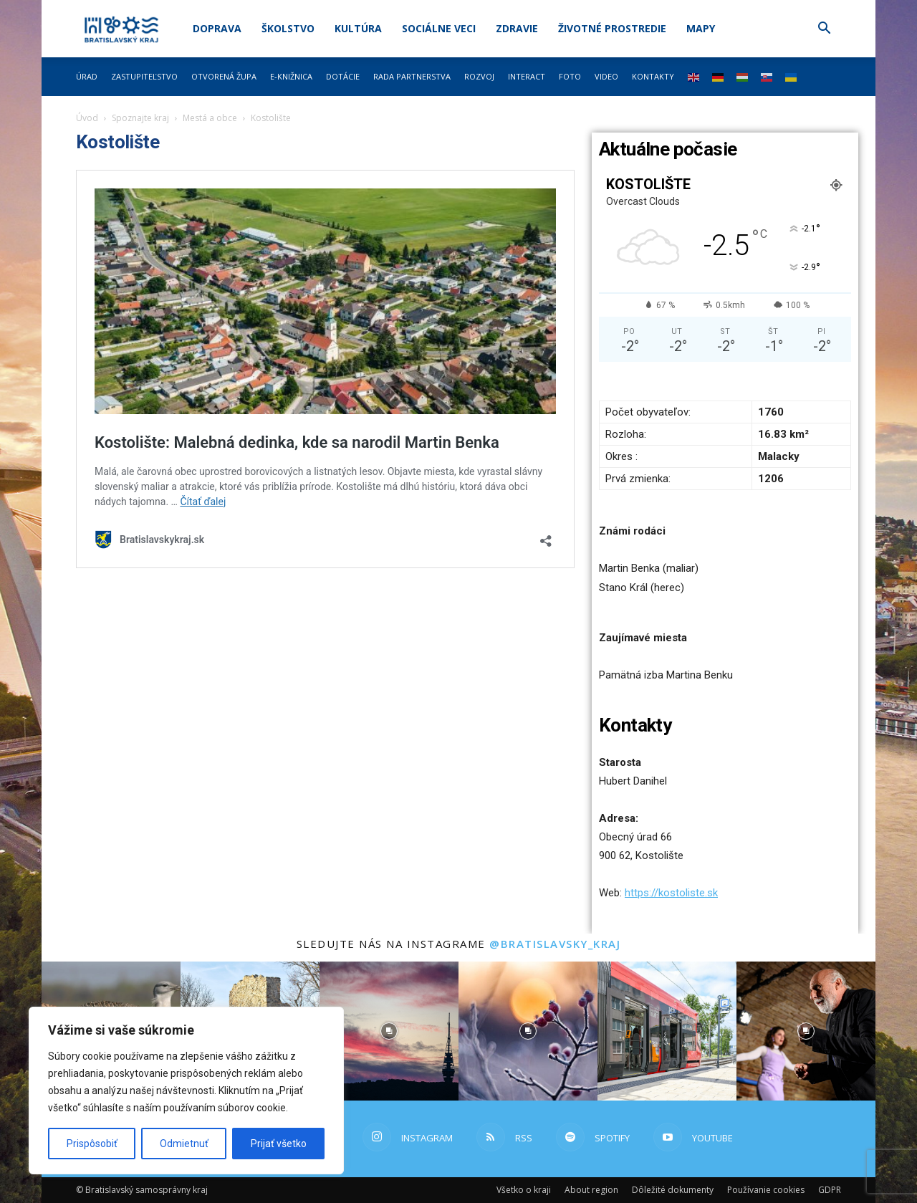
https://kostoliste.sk (671, 892)
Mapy (700, 28)
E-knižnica (291, 76)
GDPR (829, 1190)
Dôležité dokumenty (673, 1190)
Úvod (87, 118)
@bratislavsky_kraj (554, 943)
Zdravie (517, 28)
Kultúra (358, 28)
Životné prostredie (612, 28)
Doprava (217, 28)
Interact (526, 76)
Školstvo (288, 28)
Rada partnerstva (412, 76)
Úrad (86, 76)
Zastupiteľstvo (144, 76)
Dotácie (343, 76)
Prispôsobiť (92, 1143)
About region (591, 1190)
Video (606, 76)
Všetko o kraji (523, 1190)
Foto (570, 76)
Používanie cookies (766, 1190)
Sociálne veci (439, 28)
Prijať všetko (279, 1143)
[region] (186, 1090)
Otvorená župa (223, 76)
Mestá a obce (210, 118)
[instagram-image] (389, 1031)
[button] (824, 30)
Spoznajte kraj (140, 118)
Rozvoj (479, 76)
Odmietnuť (184, 1143)
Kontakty (653, 76)
